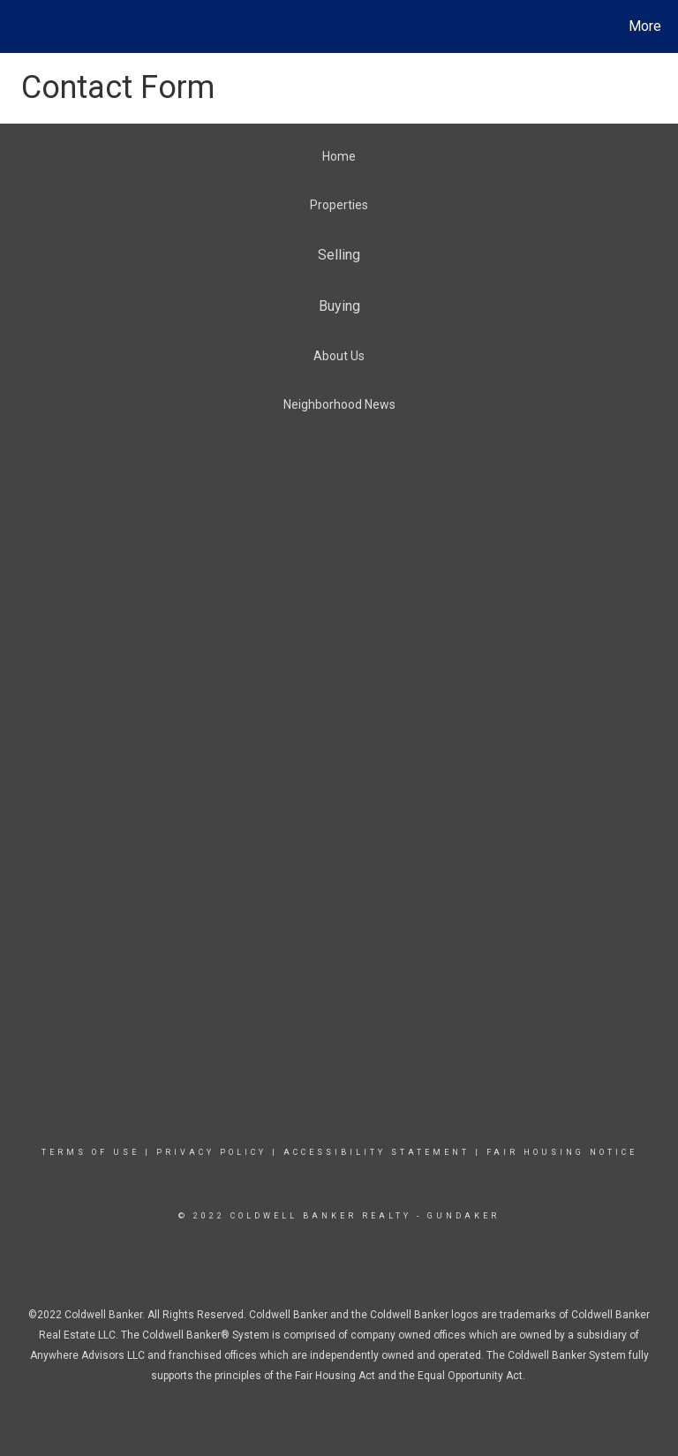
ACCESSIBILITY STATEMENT (376, 1152)
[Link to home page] (17, 26)
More (645, 26)
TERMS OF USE (90, 1152)
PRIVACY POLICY (211, 1152)
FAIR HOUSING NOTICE (561, 1152)
